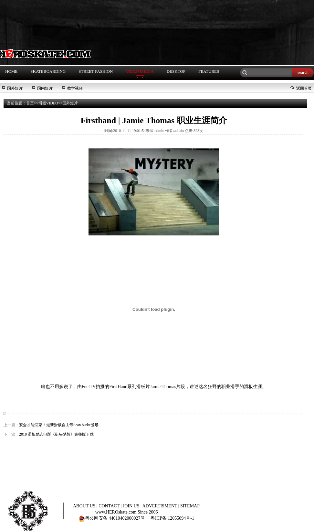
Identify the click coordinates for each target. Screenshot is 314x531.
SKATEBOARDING (48, 71)
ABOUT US (85, 506)
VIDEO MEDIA (139, 71)
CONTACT (109, 506)
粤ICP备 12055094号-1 (172, 518)
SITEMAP (190, 506)
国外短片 (15, 88)
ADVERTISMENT (160, 506)
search (303, 72)
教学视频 (75, 88)
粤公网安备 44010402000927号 (111, 518)
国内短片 (45, 88)
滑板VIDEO (48, 103)
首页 (30, 103)
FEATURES (208, 71)
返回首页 (304, 88)
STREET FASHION (95, 71)
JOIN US (132, 506)
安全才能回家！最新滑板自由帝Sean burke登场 (59, 425)
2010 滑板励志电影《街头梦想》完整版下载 (56, 434)
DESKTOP (176, 71)
